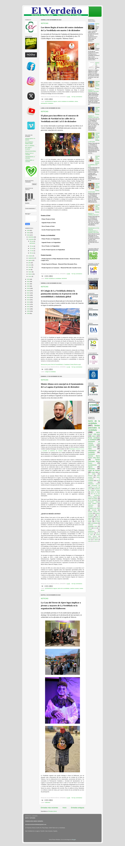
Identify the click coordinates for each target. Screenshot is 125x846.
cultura (76, 101)
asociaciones (95, 541)
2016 (28, 295)
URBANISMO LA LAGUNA (29, 161)
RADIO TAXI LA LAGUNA (29, 154)
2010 (28, 309)
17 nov (32, 250)
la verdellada (94, 523)
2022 (28, 281)
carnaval (94, 510)
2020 (28, 286)
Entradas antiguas (77, 808)
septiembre (31, 258)
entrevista (90, 538)
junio (29, 265)
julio (29, 262)
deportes (90, 506)
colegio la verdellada (50, 371)
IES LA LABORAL (29, 145)
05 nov (32, 253)
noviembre (31, 239)
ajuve (94, 436)
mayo (30, 267)
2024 (28, 235)
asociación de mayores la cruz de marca (94, 487)
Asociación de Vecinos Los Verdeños (94, 443)
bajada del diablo (92, 498)
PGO (89, 528)
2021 (28, 283)
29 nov (32, 241)
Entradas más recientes (49, 808)
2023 (28, 279)
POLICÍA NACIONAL (30, 151)
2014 (28, 299)
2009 (28, 311)
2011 (28, 306)
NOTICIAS (44, 23)
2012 (28, 304)
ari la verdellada (92, 500)
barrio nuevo (92, 447)
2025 (28, 232)
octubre (30, 256)
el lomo (97, 521)
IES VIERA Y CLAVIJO (28, 148)
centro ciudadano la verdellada (66, 101)
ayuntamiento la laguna (51, 101)
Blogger (74, 839)
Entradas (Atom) (52, 811)
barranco (90, 475)
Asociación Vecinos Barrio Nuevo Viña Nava (94, 456)
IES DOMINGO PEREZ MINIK (29, 142)
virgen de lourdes (94, 470)
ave (95, 528)
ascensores (90, 533)
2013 (28, 302)
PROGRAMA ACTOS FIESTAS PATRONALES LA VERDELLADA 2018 (93, 230)
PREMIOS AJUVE (94, 483)
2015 (28, 297)
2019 (28, 288)
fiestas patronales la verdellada (94, 427)
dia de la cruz (95, 493)
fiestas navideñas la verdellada (53, 278)
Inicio (64, 808)
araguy (89, 541)
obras (90, 448)
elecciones (91, 468)
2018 (28, 290)
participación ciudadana (47, 103)
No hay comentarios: (77, 96)
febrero (30, 274)
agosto (30, 260)
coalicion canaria (74, 588)
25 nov (32, 246)
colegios (93, 472)
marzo (30, 271)
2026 (28, 230)
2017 (28, 293)
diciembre (31, 237)
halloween (47, 802)
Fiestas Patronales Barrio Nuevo (94, 461)
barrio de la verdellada (63, 588)
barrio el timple (95, 492)
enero (30, 276)
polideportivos (91, 531)
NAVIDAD (64, 278)
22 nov (32, 248)
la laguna (95, 539)
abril (29, 269)
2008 (28, 313)
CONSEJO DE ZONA (94, 508)
